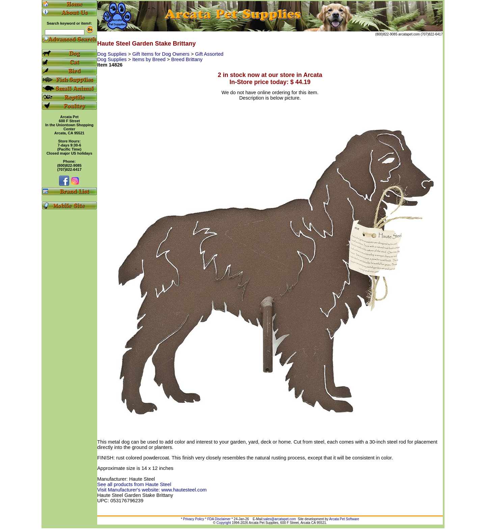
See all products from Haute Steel (134, 484)
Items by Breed (149, 59)
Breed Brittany (186, 59)
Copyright (223, 523)
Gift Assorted (209, 54)
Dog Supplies (112, 54)
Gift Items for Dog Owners (161, 54)
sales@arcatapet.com (279, 519)
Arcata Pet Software (344, 519)
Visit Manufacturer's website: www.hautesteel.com (152, 490)
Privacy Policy (193, 519)
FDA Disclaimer (219, 519)
